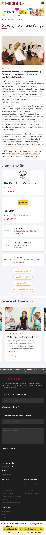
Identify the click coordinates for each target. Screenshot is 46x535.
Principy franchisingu (31, 484)
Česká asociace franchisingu (11, 496)
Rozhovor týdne (7, 490)
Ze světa (5, 487)
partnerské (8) (23, 283)
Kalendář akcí (6, 511)
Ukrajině (23, 154)
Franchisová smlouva (31, 493)
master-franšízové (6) (23, 289)
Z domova (5, 484)
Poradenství (6, 474)
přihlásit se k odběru (11, 407)
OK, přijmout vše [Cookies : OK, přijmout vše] (10, 529)
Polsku (14, 154)
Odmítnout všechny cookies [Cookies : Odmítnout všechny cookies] (31, 529)
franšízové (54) (23, 277)
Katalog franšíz (8, 463)
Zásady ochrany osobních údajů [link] (29, 532)
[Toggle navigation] (42, 3)
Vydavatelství (25, 147)
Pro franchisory (29, 490)
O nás (4, 518)
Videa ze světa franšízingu (11, 503)
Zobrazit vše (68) (23, 271)
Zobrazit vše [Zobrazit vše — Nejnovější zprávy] (38, 302)
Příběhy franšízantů (8, 493)
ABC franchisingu (30, 480)
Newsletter (5, 515)
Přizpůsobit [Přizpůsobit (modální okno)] (9, 532)
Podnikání (20, 20)
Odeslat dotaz (8, 449)
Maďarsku (34, 154)
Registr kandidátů (8, 467)
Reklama (5, 470)
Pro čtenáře (6, 507)
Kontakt (4, 521)
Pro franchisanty (29, 487)
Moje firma (10, 20)
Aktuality (5, 480)
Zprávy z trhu (6, 499)
